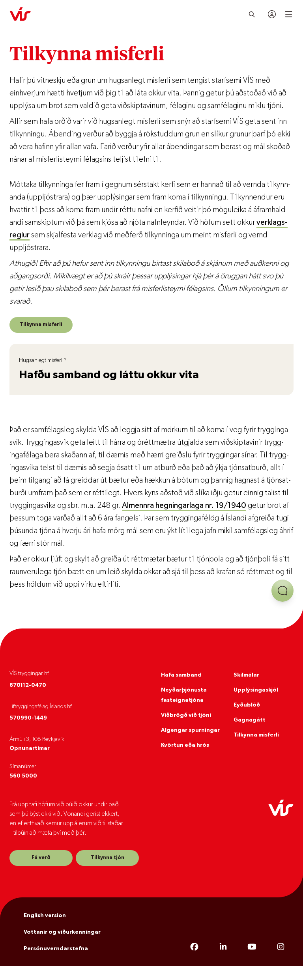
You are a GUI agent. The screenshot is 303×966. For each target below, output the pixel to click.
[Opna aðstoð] (282, 591)
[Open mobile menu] (289, 14)
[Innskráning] (272, 14)
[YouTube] (252, 947)
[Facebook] (194, 947)
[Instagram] (281, 947)
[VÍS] (20, 14)
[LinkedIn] (223, 947)
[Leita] (251, 14)
